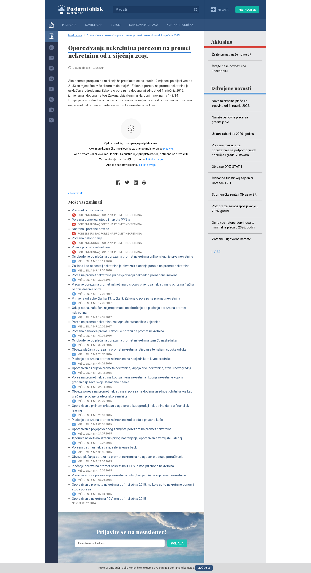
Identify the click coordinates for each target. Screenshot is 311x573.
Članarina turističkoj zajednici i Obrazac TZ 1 (233, 180)
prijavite (168, 148)
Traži (195, 9)
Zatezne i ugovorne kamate (231, 239)
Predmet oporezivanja (133, 212)
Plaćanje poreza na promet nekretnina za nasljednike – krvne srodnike (133, 361)
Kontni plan (93, 24)
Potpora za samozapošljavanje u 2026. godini (235, 208)
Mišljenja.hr (84, 9)
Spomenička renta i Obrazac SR (234, 194)
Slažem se (204, 568)
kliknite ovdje (154, 159)
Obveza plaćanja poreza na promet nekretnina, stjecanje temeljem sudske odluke (133, 352)
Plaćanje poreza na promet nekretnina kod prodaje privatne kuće (133, 422)
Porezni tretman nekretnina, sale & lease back (133, 449)
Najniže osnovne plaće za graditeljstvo (230, 119)
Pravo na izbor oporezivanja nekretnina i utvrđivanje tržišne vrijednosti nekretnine (133, 477)
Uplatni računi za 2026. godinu (233, 134)
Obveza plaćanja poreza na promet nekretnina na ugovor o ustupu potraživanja (133, 459)
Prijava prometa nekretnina (133, 249)
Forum (116, 24)
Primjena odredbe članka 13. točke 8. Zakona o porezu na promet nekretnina (133, 301)
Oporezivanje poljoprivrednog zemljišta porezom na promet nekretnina (133, 431)
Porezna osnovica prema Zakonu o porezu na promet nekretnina (133, 333)
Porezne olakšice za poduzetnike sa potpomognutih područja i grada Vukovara (234, 150)
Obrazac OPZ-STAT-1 (227, 167)
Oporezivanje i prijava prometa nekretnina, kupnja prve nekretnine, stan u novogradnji (133, 370)
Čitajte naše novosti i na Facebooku (229, 68)
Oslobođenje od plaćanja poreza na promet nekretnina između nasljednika (133, 342)
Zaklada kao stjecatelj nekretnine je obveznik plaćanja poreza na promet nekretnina (133, 268)
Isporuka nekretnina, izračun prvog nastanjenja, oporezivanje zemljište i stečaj (133, 440)
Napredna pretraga (143, 24)
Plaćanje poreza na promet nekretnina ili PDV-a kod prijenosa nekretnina (133, 468)
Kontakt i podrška (180, 24)
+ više (215, 252)
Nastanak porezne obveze (133, 231)
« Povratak (75, 193)
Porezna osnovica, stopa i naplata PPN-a (133, 222)
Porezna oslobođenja (133, 240)
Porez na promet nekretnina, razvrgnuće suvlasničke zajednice (133, 324)
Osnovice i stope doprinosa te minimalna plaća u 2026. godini (233, 225)
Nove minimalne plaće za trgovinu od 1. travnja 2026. (231, 103)
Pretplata (69, 24)
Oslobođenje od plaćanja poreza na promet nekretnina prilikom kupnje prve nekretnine (133, 259)
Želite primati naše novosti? (231, 54)
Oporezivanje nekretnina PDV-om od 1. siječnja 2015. (133, 501)
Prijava (177, 543)
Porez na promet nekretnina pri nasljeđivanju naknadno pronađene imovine (133, 277)
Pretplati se (247, 9)
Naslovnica (75, 35)
